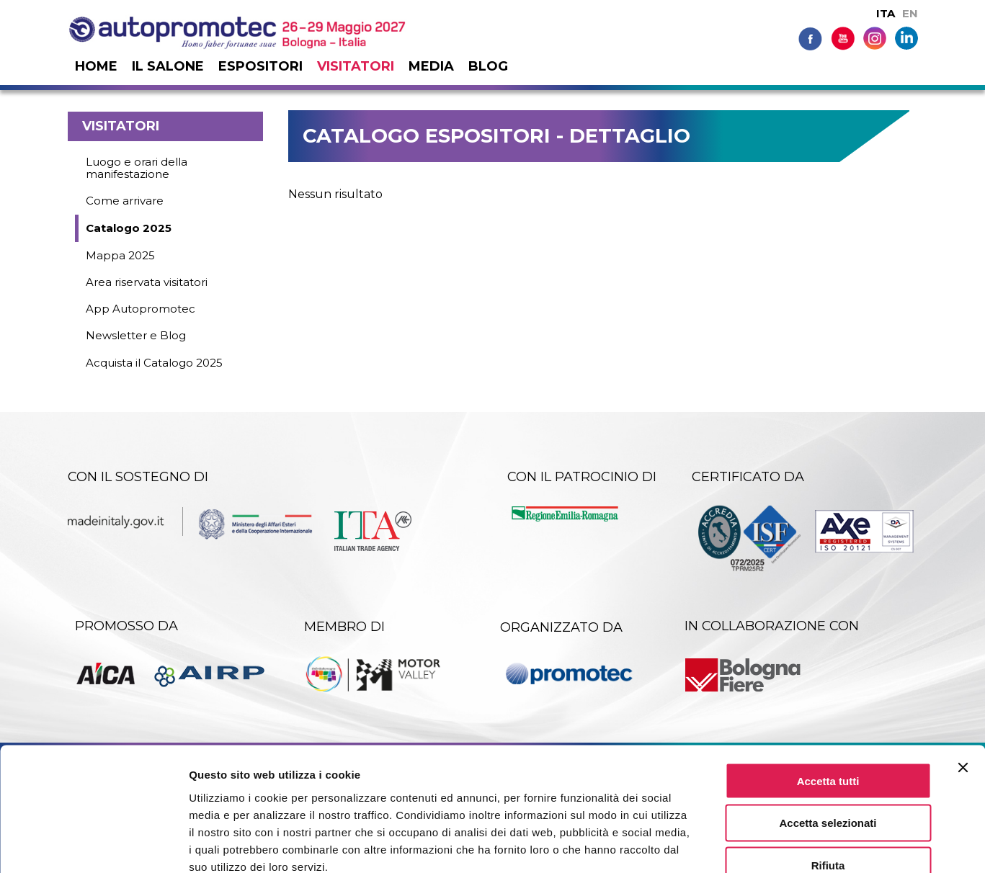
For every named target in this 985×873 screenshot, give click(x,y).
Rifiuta (828, 781)
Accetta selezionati (827, 739)
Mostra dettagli (758, 844)
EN (910, 13)
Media (431, 66)
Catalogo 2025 (128, 228)
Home (96, 66)
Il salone (168, 66)
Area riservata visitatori (147, 282)
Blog (488, 66)
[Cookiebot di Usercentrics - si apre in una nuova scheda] (93, 845)
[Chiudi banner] (963, 683)
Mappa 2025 (120, 255)
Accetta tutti (828, 696)
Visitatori (355, 66)
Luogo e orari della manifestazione (136, 168)
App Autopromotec (140, 308)
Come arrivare (125, 200)
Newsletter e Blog (136, 335)
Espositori (260, 66)
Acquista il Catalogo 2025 (154, 363)
